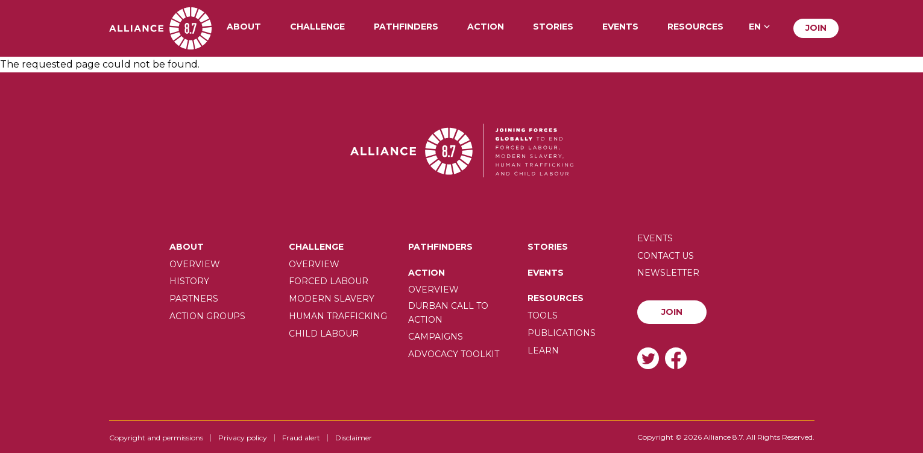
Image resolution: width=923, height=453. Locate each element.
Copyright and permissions (156, 437)
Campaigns (435, 336)
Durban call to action (448, 312)
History (189, 281)
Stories (553, 27)
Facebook (676, 358)
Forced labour (328, 281)
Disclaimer (353, 437)
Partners (193, 298)
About (244, 27)
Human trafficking (338, 316)
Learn (543, 350)
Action (485, 27)
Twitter (648, 358)
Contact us (665, 255)
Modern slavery (331, 298)
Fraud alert (301, 437)
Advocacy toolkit (453, 354)
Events (620, 27)
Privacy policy (242, 437)
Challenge (317, 27)
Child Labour (324, 333)
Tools (543, 315)
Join (816, 27)
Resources (695, 27)
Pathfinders (406, 27)
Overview (194, 264)
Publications (562, 333)
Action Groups (207, 316)
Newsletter (668, 272)
